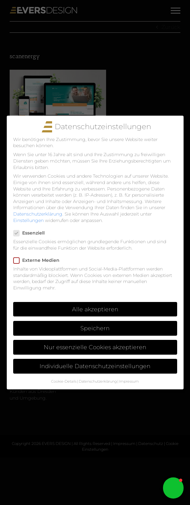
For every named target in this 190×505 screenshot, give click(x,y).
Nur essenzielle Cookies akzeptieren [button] (95, 347)
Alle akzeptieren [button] (95, 309)
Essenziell (31, 233)
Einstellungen (28, 220)
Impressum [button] (129, 381)
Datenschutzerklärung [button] (98, 381)
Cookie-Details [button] (64, 381)
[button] (173, 488)
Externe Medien (39, 260)
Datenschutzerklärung (37, 214)
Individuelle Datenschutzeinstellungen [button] (95, 366)
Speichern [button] (95, 328)
